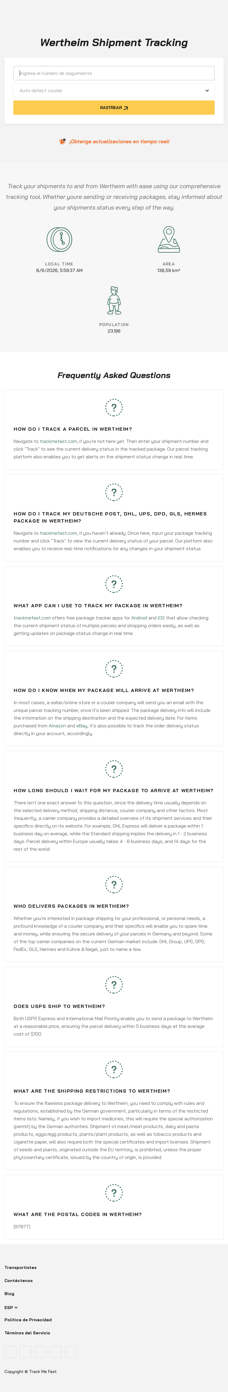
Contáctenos (18, 1280)
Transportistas (20, 1267)
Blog (9, 1293)
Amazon (57, 726)
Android (139, 618)
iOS (161, 618)
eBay (81, 726)
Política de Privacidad (28, 1319)
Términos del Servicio (27, 1333)
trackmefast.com (58, 441)
